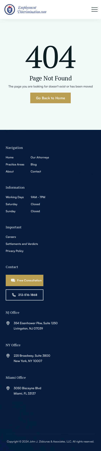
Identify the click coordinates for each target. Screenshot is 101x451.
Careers (11, 237)
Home (10, 157)
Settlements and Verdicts (22, 244)
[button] (94, 9)
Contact (36, 171)
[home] (27, 9)
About (10, 171)
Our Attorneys (40, 157)
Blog (34, 164)
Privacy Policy (14, 251)
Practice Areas (15, 164)
